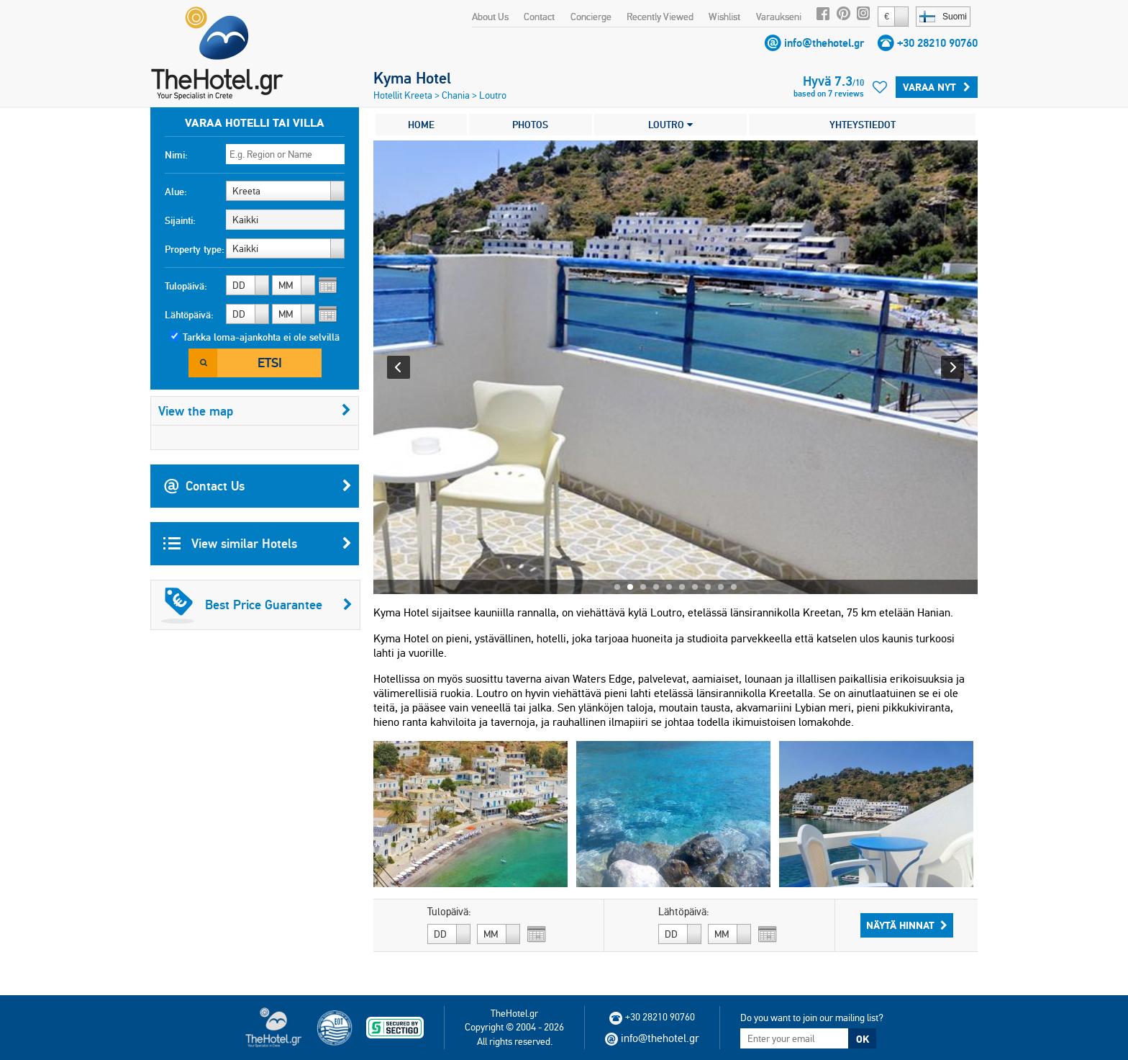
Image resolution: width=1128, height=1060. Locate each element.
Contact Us (257, 486)
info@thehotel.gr (824, 42)
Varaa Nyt (936, 87)
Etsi (270, 362)
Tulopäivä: (186, 285)
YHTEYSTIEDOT (862, 124)
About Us (490, 16)
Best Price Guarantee (256, 604)
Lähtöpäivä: (189, 314)
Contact (539, 16)
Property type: (194, 249)
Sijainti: (180, 220)
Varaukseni (778, 16)
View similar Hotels (257, 543)
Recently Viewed (660, 16)
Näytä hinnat (906, 925)
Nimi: (176, 154)
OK (862, 1039)
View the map (254, 411)
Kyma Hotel (412, 78)
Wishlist (724, 16)
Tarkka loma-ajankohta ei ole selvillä (261, 337)
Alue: (176, 191)
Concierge (590, 16)
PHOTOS (530, 124)
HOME (421, 124)
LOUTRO (670, 124)
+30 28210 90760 (937, 42)
